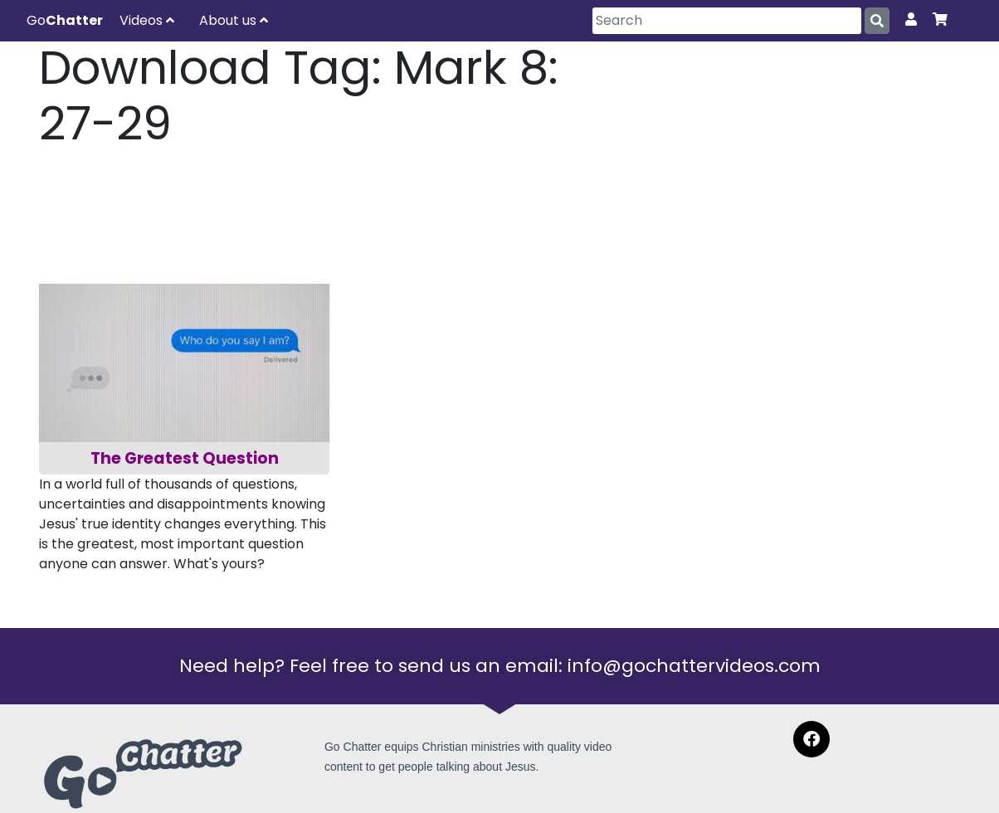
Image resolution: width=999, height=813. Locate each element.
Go (65, 20)
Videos (146, 20)
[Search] (726, 20)
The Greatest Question (184, 458)
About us (233, 20)
